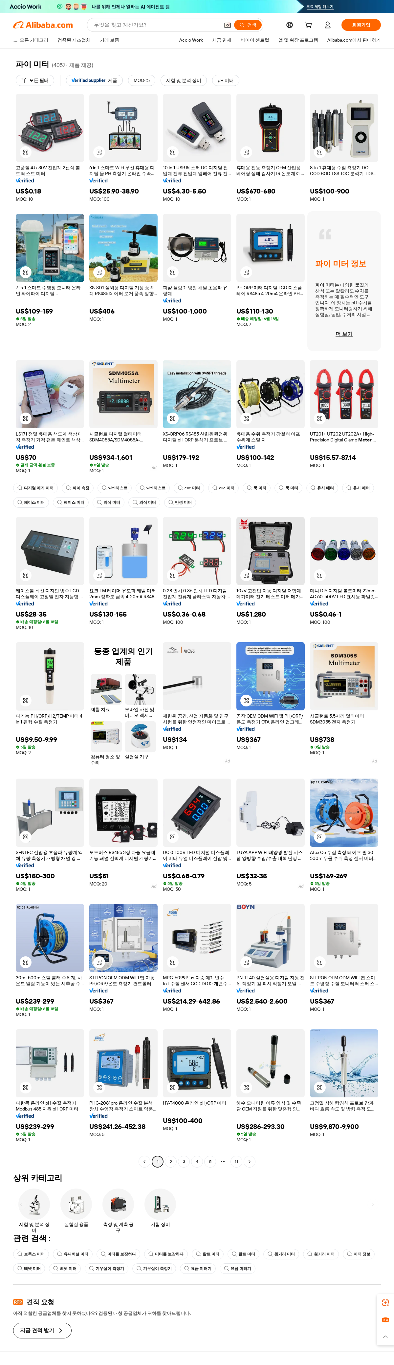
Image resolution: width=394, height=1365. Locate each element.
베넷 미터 (29, 1268)
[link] (385, 1302)
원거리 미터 (281, 1254)
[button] (227, 25)
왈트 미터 (207, 1254)
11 (236, 1161)
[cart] (310, 26)
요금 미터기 (197, 1268)
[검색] (248, 25)
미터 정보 (358, 1254)
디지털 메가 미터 (35, 488)
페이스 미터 (31, 502)
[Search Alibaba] (156, 25)
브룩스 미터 (31, 1254)
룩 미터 (256, 488)
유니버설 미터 (72, 1254)
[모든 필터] (35, 80)
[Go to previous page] (144, 1162)
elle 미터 (189, 488)
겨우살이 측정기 (106, 1268)
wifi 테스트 (114, 488)
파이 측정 (77, 488)
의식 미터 (108, 502)
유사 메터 (322, 488)
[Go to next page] (249, 1162)
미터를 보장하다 (118, 1254)
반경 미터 (180, 502)
